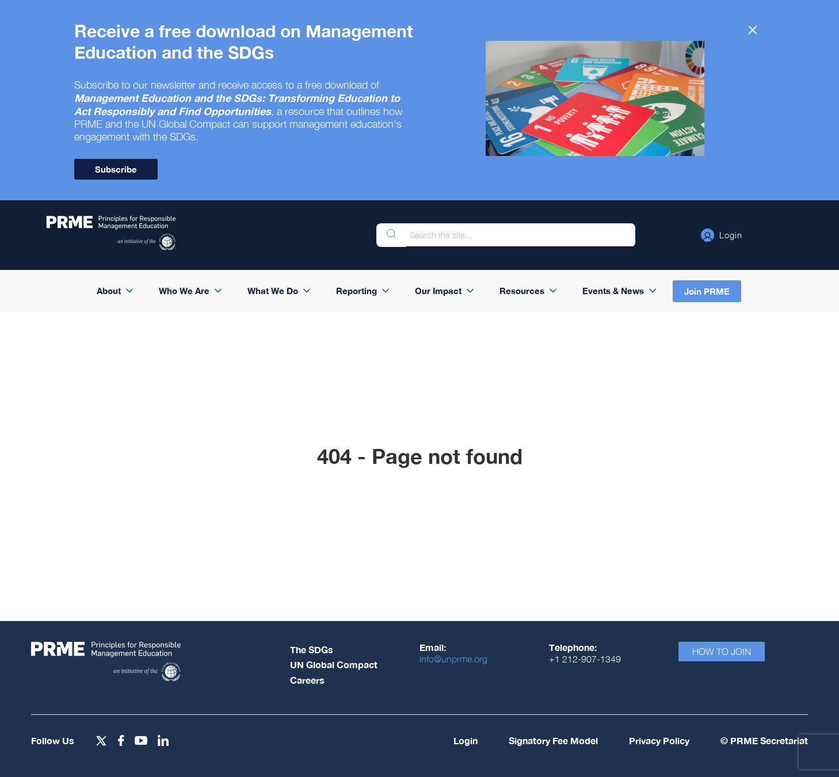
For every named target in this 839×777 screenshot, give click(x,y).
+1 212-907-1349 (585, 659)
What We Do (272, 290)
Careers (307, 680)
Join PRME (707, 291)
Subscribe (116, 169)
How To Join (721, 651)
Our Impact (438, 290)
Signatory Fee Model (553, 740)
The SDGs (311, 649)
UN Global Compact (333, 664)
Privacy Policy (659, 740)
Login (465, 740)
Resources (521, 290)
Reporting (356, 290)
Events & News (613, 290)
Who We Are (184, 290)
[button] (721, 234)
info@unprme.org (453, 659)
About (109, 290)
